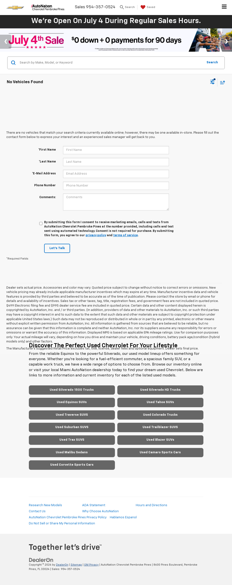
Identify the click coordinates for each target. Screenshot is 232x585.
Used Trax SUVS (71, 439)
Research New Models (45, 505)
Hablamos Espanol (123, 517)
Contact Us (37, 511)
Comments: (47, 197)
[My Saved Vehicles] (147, 7)
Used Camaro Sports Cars (160, 452)
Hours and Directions (151, 505)
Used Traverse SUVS (72, 414)
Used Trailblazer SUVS (160, 427)
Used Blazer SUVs (160, 439)
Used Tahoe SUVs (160, 402)
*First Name (47, 149)
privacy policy (96, 235)
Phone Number (45, 185)
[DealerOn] (41, 559)
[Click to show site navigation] (224, 7)
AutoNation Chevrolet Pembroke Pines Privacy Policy (68, 517)
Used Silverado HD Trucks (160, 389)
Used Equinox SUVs (72, 402)
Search (212, 62)
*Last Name (47, 161)
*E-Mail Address (44, 173)
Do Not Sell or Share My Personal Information (62, 523)
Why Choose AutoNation (100, 511)
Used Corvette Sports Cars (72, 464)
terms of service (125, 235)
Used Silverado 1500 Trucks (72, 389)
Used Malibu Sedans (72, 452)
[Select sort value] (221, 82)
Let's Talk (57, 248)
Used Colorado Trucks (160, 414)
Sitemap (76, 564)
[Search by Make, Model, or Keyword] (110, 63)
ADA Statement (93, 505)
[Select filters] (212, 82)
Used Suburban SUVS (71, 427)
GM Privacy (91, 564)
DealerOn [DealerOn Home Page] (62, 564)
